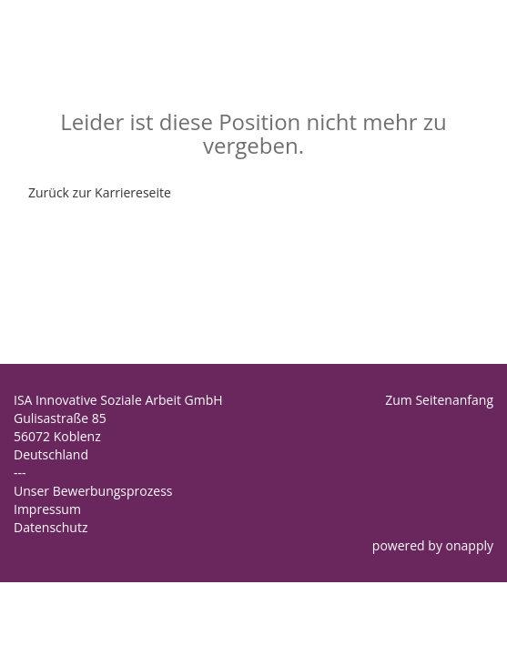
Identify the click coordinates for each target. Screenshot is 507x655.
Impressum (47, 509)
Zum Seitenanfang (439, 399)
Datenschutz (50, 527)
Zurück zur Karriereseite (99, 192)
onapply (469, 545)
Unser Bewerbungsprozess (93, 490)
